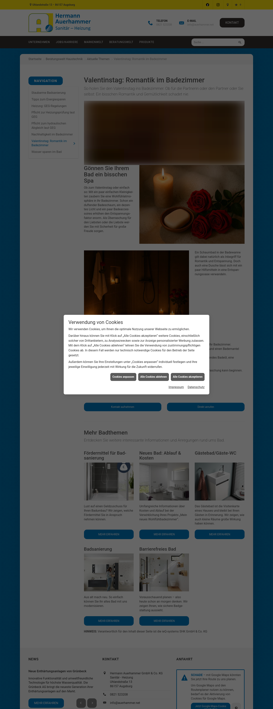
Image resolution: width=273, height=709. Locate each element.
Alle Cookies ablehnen (153, 365)
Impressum (176, 376)
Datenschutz (196, 376)
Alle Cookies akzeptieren (187, 365)
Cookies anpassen (123, 365)
